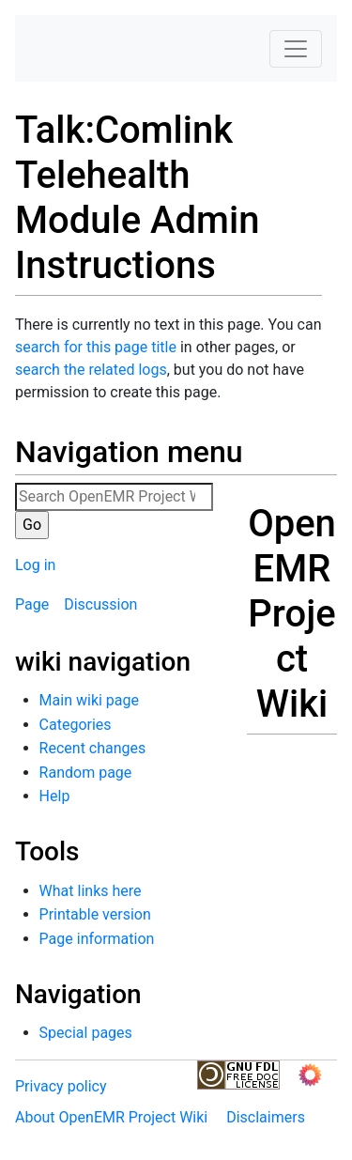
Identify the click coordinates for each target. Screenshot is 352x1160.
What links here (90, 891)
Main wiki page (89, 700)
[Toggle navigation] (295, 49)
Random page (85, 772)
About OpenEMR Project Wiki (111, 1117)
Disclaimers (265, 1117)
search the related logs (91, 370)
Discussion (100, 604)
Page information (97, 939)
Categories (75, 725)
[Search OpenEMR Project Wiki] (114, 497)
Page (32, 604)
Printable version (95, 914)
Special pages (85, 1033)
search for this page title (95, 347)
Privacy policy (61, 1086)
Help (54, 796)
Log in (35, 565)
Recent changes (92, 748)
